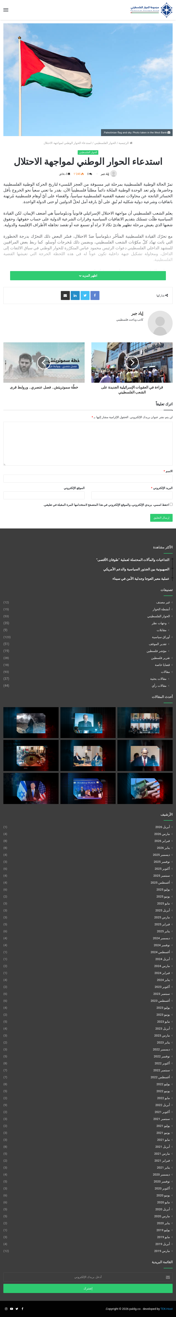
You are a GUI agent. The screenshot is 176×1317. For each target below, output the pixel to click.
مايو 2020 (163, 1202)
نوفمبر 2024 (162, 945)
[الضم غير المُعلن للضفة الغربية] (31, 788)
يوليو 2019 (163, 1230)
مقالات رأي (159, 685)
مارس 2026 (162, 834)
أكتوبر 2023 (162, 987)
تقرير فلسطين (160, 658)
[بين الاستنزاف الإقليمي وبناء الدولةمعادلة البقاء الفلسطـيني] (88, 755)
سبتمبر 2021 (161, 1119)
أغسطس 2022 (160, 1077)
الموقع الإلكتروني (74, 488)
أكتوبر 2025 (162, 868)
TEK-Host (167, 1308)
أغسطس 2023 (160, 1000)
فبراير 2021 (162, 1160)
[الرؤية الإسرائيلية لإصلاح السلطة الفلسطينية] (145, 755)
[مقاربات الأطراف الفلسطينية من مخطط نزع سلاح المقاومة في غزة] (31, 755)
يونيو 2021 (163, 1132)
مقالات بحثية (158, 678)
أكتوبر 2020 (162, 1188)
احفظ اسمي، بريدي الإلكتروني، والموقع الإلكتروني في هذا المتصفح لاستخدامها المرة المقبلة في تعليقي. (106, 504)
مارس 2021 (162, 1153)
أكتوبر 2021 (162, 1112)
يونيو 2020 (163, 1195)
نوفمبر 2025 (162, 861)
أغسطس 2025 (160, 882)
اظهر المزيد (88, 275)
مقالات (165, 672)
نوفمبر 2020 (162, 1181)
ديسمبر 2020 (161, 1174)
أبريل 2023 (162, 1028)
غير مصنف (163, 602)
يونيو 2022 (163, 1091)
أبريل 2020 (162, 1209)
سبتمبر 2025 (161, 875)
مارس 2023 (162, 1035)
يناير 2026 (163, 848)
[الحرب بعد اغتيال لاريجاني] (88, 722)
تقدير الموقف (158, 644)
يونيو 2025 (163, 896)
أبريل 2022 (162, 1105)
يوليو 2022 (163, 1084)
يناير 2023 (163, 1042)
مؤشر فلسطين (157, 651)
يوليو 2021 (163, 1126)
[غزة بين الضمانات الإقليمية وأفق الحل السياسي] (88, 788)
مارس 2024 (162, 966)
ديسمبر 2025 (161, 854)
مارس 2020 (162, 1216)
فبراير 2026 (162, 841)
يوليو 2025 (163, 889)
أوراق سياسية (161, 637)
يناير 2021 (163, 1167)
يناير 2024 (163, 980)
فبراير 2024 (162, 973)
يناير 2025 (163, 931)
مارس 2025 (162, 917)
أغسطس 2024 (160, 952)
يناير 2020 (163, 1223)
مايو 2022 (163, 1098)
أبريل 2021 (162, 1146)
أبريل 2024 (162, 959)
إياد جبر (105, 174)
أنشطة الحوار (161, 609)
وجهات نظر (159, 623)
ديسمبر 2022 (161, 1049)
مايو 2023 (163, 1021)
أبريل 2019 (162, 1244)
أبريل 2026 (162, 827)
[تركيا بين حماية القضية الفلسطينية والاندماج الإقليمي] (145, 722)
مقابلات (162, 630)
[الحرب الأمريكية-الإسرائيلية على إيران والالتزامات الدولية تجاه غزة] (31, 722)
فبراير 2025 (162, 924)
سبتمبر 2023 (161, 993)
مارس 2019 (162, 1251)
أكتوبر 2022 (162, 1063)
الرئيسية (125, 143)
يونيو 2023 (163, 1014)
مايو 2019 (163, 1237)
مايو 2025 (163, 903)
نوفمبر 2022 (162, 1056)
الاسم (168, 471)
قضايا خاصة (162, 665)
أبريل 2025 (162, 910)
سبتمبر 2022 (161, 1070)
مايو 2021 (163, 1139)
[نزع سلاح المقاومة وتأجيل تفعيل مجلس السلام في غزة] (145, 788)
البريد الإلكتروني (162, 488)
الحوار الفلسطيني (105, 143)
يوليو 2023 (163, 1007)
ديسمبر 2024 (161, 938)
